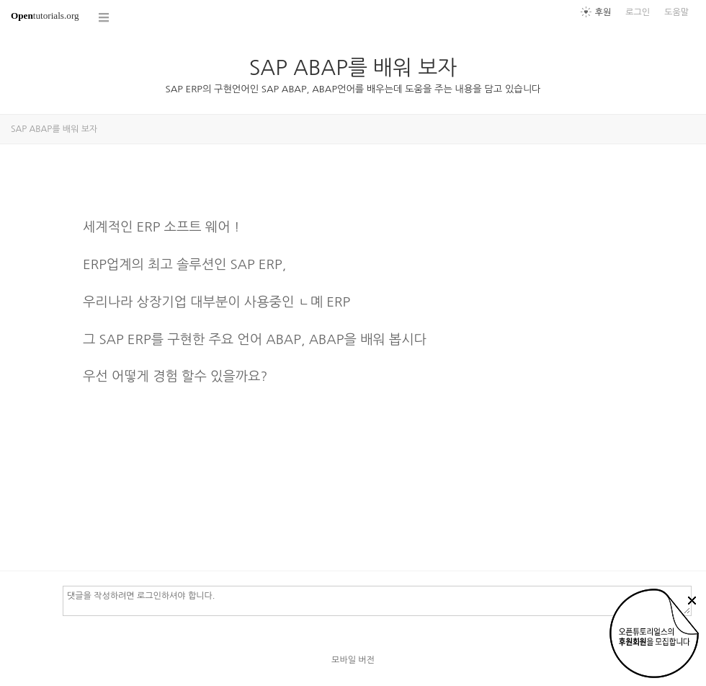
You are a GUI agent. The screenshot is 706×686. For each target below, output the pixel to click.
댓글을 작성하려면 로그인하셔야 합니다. (376, 600)
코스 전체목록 (104, 17)
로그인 (637, 12)
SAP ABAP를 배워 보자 (353, 67)
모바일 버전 (353, 660)
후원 (603, 12)
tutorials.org (45, 15)
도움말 (676, 12)
